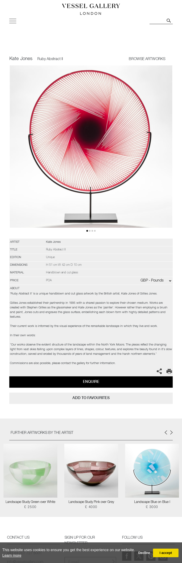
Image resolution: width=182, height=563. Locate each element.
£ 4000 (91, 507)
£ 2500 (30, 507)
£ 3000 (152, 507)
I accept (165, 553)
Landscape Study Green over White (30, 502)
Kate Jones (20, 59)
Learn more (11, 555)
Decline (144, 553)
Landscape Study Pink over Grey (91, 502)
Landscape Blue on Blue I (152, 502)
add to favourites (91, 398)
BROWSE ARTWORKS (147, 59)
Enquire (91, 381)
